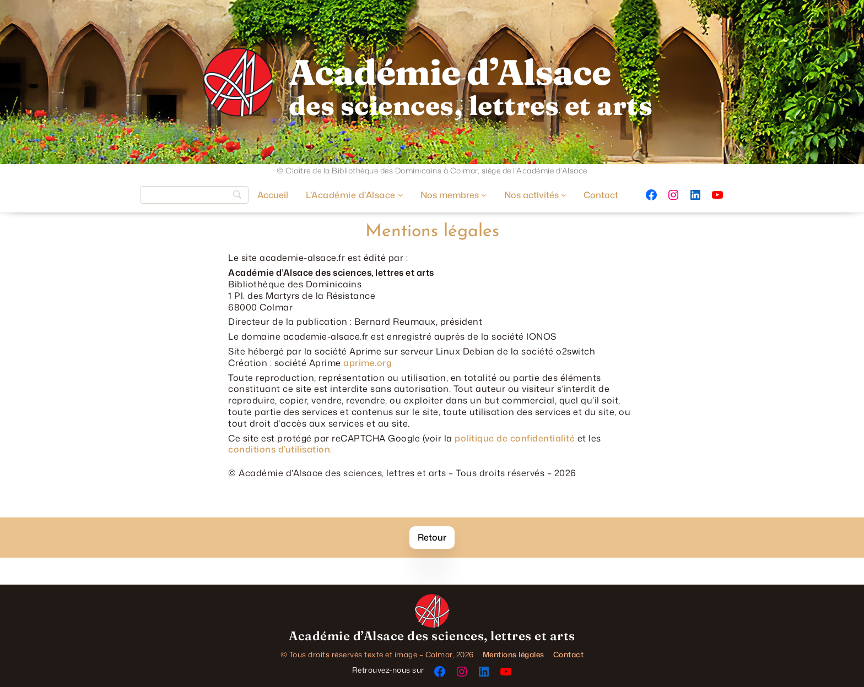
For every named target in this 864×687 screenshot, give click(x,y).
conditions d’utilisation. (280, 449)
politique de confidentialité (515, 438)
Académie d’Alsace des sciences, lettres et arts (432, 636)
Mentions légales (513, 654)
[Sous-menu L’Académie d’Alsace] (354, 195)
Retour (432, 537)
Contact (568, 654)
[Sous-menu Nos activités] (535, 195)
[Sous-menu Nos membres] (453, 195)
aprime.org (367, 363)
